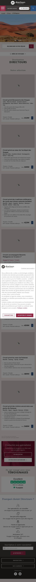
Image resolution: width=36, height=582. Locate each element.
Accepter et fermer (25, 315)
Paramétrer (8, 315)
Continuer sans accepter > (28, 268)
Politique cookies (22, 308)
